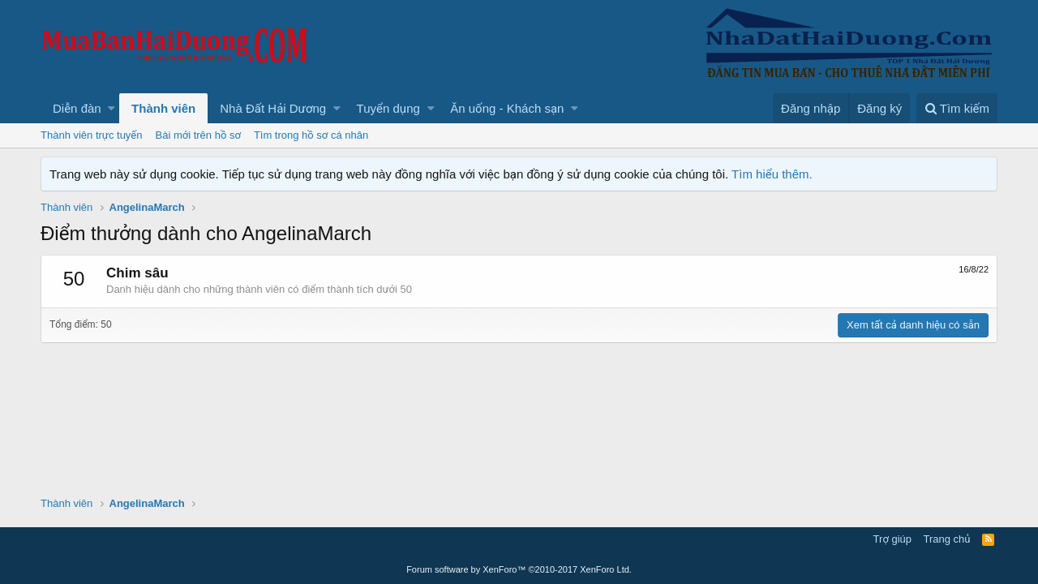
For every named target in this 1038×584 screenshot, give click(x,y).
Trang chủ (947, 539)
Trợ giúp (892, 539)
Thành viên (163, 108)
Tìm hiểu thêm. (772, 174)
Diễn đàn (77, 108)
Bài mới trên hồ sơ (198, 135)
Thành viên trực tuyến (92, 135)
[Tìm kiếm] (956, 108)
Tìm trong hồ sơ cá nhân (311, 135)
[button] (111, 108)
